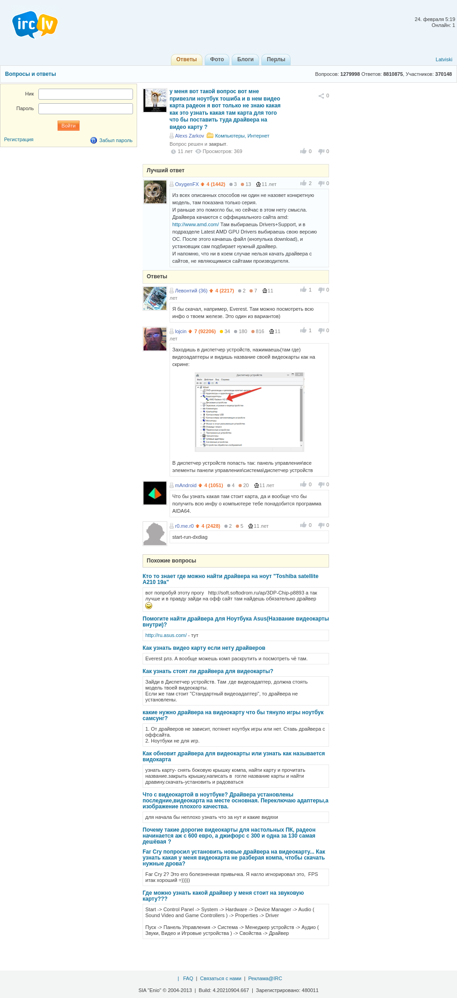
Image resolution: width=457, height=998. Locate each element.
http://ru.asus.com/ (165, 635)
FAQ (188, 978)
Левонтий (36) (191, 290)
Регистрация (18, 139)
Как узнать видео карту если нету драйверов (204, 648)
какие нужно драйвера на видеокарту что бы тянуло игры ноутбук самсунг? (233, 715)
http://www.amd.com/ (195, 224)
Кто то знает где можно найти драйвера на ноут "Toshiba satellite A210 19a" (231, 579)
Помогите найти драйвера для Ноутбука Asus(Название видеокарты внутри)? (236, 622)
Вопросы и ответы (30, 74)
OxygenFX (187, 184)
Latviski (444, 59)
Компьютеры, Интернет (242, 135)
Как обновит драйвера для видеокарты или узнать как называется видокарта (234, 756)
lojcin (180, 331)
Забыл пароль (116, 140)
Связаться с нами (220, 978)
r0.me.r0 (184, 526)
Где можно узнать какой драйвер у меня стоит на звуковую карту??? (223, 896)
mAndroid (186, 485)
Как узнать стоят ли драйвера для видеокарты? (208, 671)
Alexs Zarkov (189, 135)
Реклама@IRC (265, 978)
